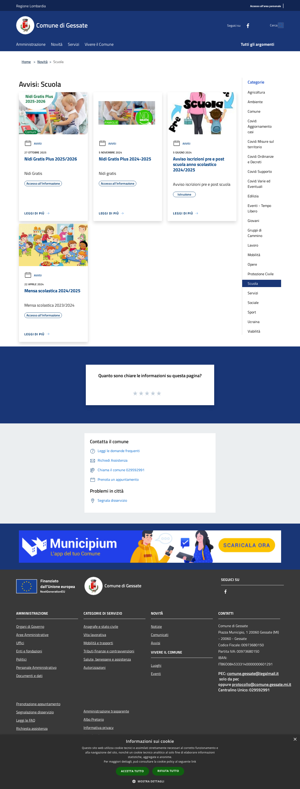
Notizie (156, 626)
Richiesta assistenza (32, 728)
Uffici (20, 643)
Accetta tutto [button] (132, 771)
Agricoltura (256, 92)
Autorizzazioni (95, 667)
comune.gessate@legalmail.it (253, 673)
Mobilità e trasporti (98, 643)
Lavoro (253, 245)
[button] (150, 781)
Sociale (253, 302)
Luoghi (156, 665)
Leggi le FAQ (25, 720)
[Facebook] (237, 25)
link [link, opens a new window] (193, 762)
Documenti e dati (29, 675)
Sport (252, 312)
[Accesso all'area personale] (265, 6)
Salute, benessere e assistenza (107, 659)
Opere (252, 264)
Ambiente (255, 101)
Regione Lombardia (31, 6)
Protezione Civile (261, 274)
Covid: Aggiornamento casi (260, 126)
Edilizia (253, 196)
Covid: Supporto (260, 171)
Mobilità (254, 254)
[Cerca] (278, 25)
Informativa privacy (99, 727)
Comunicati (159, 634)
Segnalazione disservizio (35, 712)
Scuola (253, 283)
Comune (254, 111)
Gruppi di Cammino (255, 232)
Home (26, 61)
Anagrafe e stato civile (101, 626)
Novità (42, 61)
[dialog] (150, 762)
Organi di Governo (30, 626)
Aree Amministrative (32, 634)
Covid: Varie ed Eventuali (259, 183)
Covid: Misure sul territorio (261, 144)
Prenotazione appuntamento (38, 704)
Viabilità (254, 331)
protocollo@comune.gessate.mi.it (261, 684)
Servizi (253, 293)
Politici (21, 659)
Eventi (156, 673)
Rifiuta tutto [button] (168, 771)
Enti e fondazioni (29, 651)
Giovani (253, 220)
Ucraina (253, 321)
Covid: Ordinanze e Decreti (261, 159)
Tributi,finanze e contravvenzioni (109, 651)
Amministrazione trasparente (106, 711)
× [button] (295, 739)
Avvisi (33, 143)
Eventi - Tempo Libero (259, 208)
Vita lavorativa (95, 634)
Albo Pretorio (94, 719)
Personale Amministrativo (36, 667)
